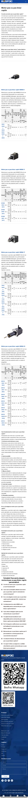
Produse (3, 746)
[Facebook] (2, 780)
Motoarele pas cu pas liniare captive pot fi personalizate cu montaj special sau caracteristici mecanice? (15, 633)
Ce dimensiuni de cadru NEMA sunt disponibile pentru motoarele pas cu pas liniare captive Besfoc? (14, 606)
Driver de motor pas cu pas (7, 723)
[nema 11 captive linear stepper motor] (14, 155)
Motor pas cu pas (5, 730)
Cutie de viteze (4, 735)
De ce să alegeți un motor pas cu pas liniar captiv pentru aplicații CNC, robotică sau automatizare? (14, 599)
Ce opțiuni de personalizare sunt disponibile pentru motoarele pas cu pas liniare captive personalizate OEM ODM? (14, 619)
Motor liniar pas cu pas (6, 725)
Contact (3, 755)
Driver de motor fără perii (7, 721)
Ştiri (2, 753)
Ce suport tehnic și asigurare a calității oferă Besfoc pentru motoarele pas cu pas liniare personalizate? (15, 646)
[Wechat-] (8, 699)
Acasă (2, 744)
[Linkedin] (6, 780)
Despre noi (3, 749)
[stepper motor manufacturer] (14, 676)
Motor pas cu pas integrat (7, 715)
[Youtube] (12, 780)
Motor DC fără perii (5, 733)
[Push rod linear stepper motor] (14, 75)
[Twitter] (9, 780)
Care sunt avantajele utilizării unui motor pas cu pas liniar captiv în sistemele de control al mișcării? (14, 592)
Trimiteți (5, 776)
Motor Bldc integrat (5, 717)
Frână (2, 739)
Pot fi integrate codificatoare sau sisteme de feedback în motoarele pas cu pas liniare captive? (14, 626)
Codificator (3, 737)
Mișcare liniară (4, 719)
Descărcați (3, 751)
